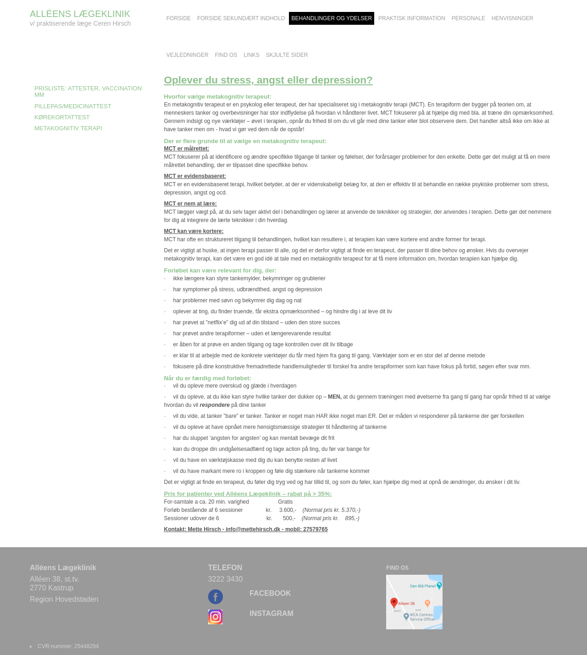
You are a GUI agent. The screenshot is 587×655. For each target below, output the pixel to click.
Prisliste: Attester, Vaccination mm (88, 91)
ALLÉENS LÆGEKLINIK (80, 14)
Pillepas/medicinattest (72, 106)
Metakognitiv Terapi (68, 128)
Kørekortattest (62, 117)
